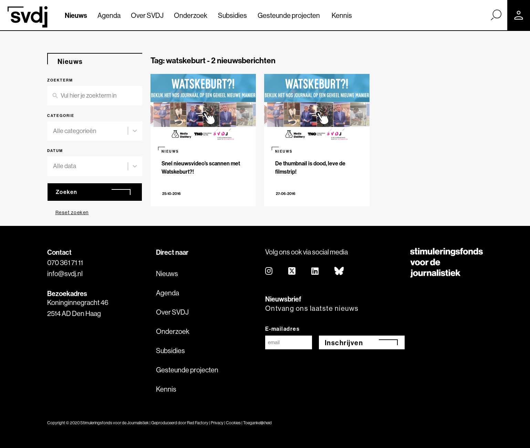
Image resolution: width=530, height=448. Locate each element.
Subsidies (232, 15)
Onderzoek (190, 15)
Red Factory (197, 422)
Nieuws (76, 15)
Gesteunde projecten (289, 15)
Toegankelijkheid (257, 422)
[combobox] (90, 131)
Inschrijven (344, 342)
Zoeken (66, 191)
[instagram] (269, 271)
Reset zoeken (72, 212)
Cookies (233, 422)
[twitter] (292, 271)
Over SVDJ (147, 15)
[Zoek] (496, 15)
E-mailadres (282, 328)
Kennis (342, 15)
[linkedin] (315, 271)
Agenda (109, 15)
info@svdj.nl (65, 273)
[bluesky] (339, 271)
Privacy (217, 422)
